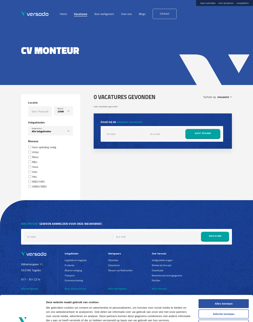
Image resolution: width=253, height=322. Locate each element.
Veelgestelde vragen (162, 260)
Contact (164, 13)
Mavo (35, 157)
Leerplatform (242, 3)
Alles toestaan (224, 279)
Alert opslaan (203, 133)
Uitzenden (113, 260)
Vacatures (80, 14)
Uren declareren (226, 3)
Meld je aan (215, 236)
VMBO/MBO (39, 186)
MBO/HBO (38, 181)
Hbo (34, 177)
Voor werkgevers (104, 14)
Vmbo (35, 152)
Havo (35, 167)
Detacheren (114, 265)
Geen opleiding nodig (44, 147)
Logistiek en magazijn (76, 260)
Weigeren (223, 299)
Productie (69, 265)
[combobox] (50, 131)
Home (63, 14)
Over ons (126, 14)
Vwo (34, 172)
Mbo (34, 162)
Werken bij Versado (161, 265)
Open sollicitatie (208, 3)
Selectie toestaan (224, 289)
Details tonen (189, 315)
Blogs (142, 14)
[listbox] (63, 111)
